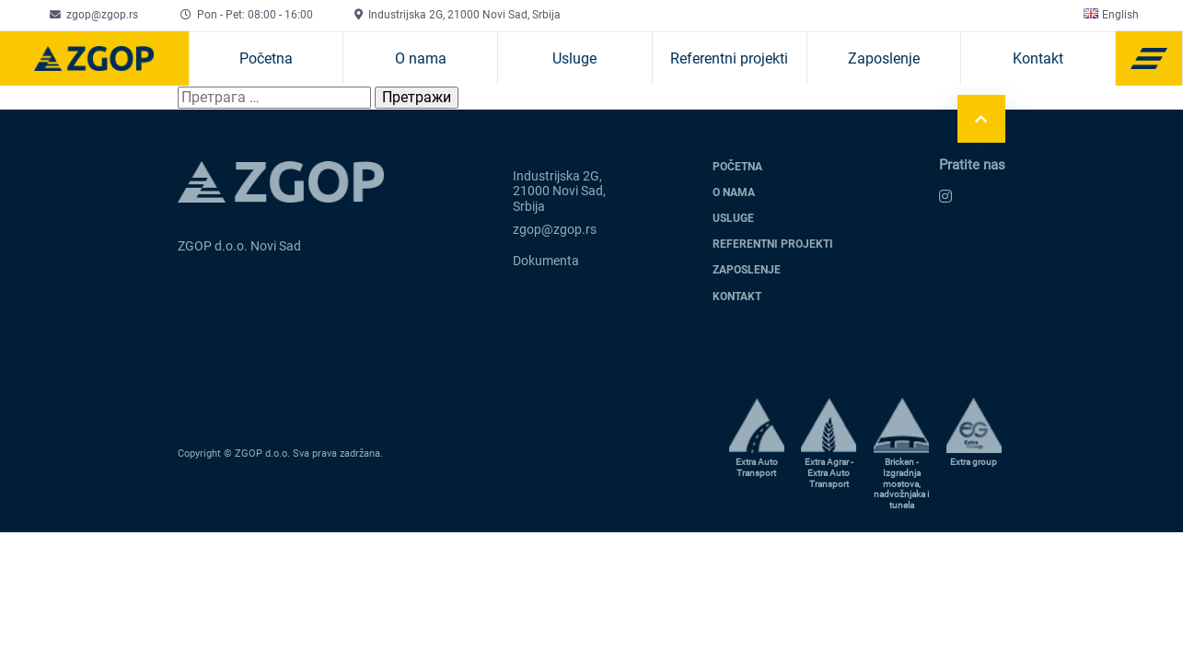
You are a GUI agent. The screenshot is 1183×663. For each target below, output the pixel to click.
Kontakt (1038, 58)
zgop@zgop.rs (102, 14)
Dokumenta (546, 260)
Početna (266, 58)
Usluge (574, 58)
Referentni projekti (729, 58)
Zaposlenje (884, 58)
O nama (421, 58)
